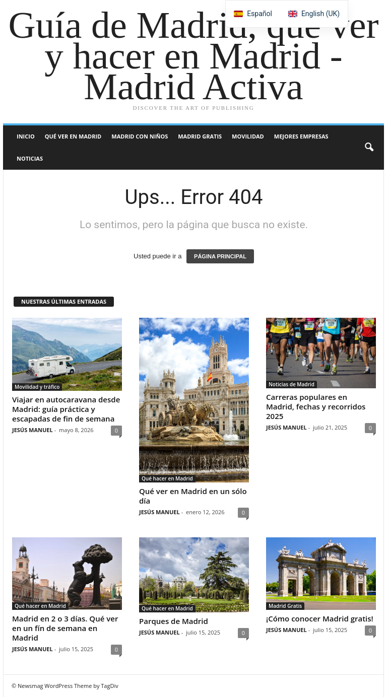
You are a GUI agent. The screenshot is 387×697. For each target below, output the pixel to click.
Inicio (26, 136)
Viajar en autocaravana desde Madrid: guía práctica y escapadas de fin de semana (66, 409)
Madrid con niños (139, 136)
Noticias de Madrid (291, 384)
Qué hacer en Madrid (167, 478)
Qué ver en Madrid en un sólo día (193, 496)
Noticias (30, 158)
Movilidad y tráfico (37, 386)
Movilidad (248, 136)
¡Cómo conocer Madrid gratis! (319, 618)
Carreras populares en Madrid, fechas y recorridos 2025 (315, 406)
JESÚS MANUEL (32, 430)
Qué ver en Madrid (73, 136)
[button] (369, 147)
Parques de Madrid (173, 621)
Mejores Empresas (301, 136)
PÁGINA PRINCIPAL (220, 256)
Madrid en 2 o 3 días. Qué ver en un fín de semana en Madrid (65, 628)
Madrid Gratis (200, 136)
